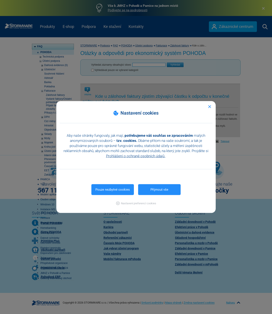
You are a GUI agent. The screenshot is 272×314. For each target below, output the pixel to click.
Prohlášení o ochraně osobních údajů (135, 156)
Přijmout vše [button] (159, 190)
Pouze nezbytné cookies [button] (112, 190)
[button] (136, 203)
